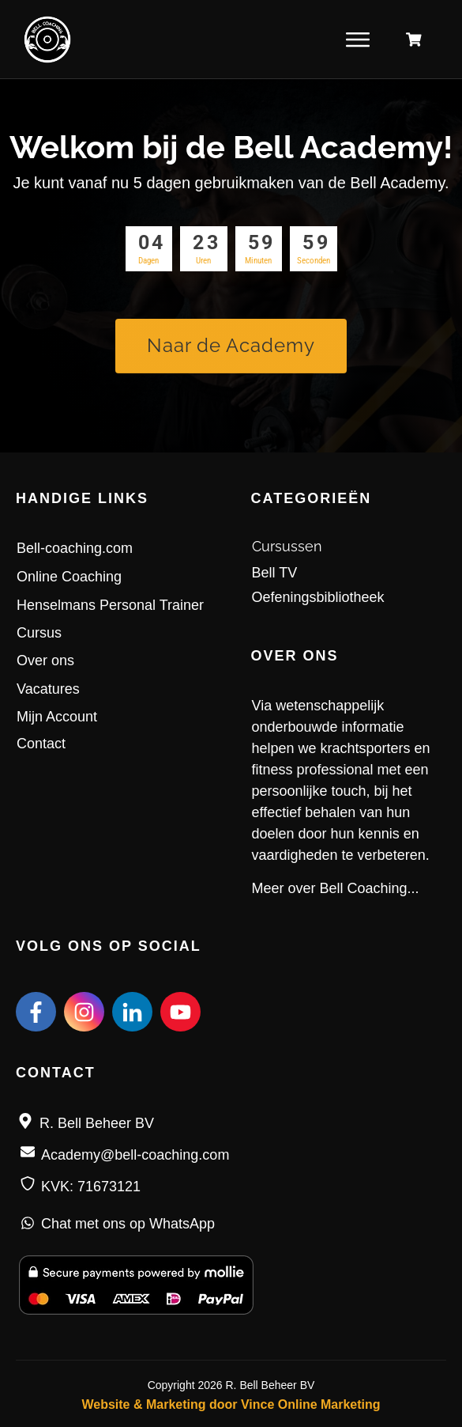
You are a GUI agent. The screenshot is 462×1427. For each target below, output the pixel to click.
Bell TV (275, 573)
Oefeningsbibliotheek (318, 597)
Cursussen (287, 546)
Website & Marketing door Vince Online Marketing (230, 1404)
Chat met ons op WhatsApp (128, 1224)
